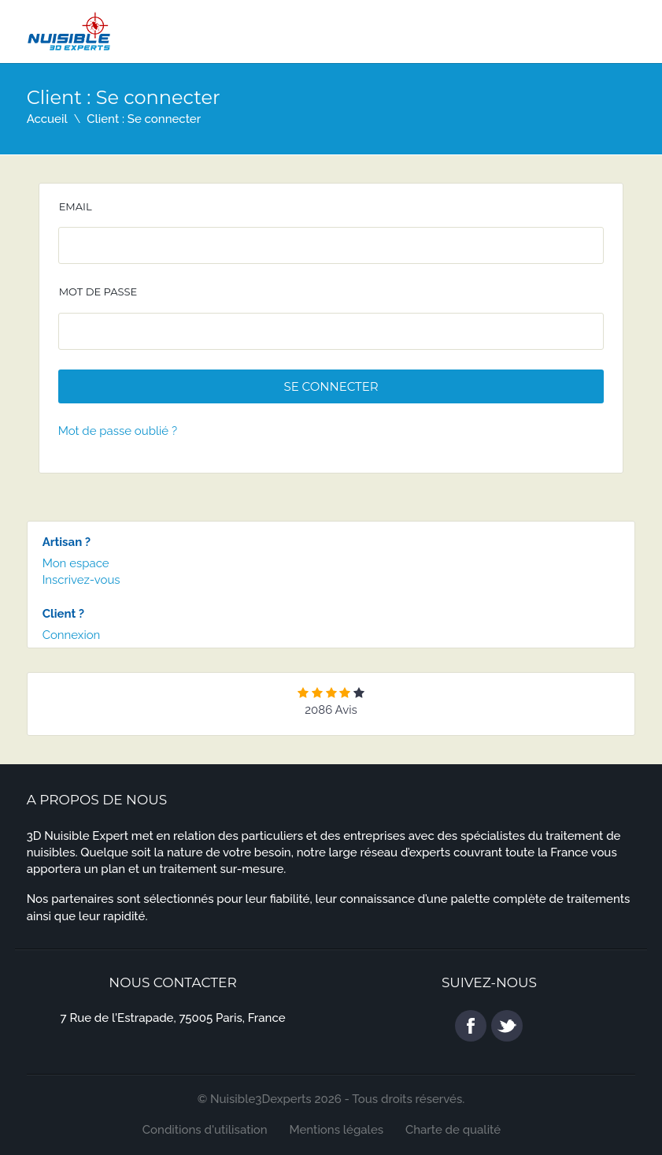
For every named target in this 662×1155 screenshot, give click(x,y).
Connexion (72, 635)
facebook (470, 1026)
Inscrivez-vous (81, 580)
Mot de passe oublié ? (117, 431)
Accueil (47, 119)
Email (75, 206)
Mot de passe (98, 291)
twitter (507, 1026)
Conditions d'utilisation (205, 1130)
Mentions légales (337, 1130)
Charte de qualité (453, 1130)
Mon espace (76, 563)
